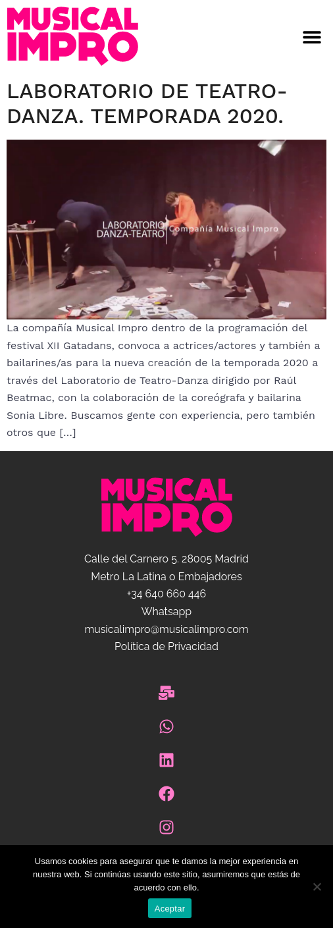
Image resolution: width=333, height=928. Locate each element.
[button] (249, 36)
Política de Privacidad (166, 646)
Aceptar (170, 909)
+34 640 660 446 (166, 593)
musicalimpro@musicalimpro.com (166, 629)
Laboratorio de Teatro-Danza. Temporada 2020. (147, 103)
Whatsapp (166, 611)
